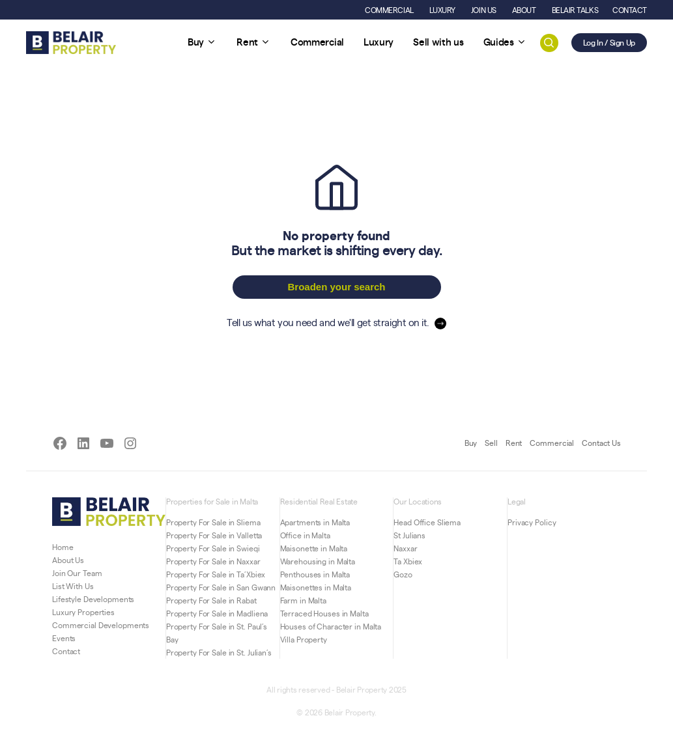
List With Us (73, 586)
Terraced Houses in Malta (324, 613)
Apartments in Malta (315, 522)
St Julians (409, 535)
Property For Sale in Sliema (213, 522)
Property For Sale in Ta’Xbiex (216, 574)
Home (63, 547)
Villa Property (303, 639)
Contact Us (601, 442)
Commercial (552, 442)
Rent (514, 442)
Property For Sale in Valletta (214, 535)
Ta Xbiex (408, 561)
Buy (471, 442)
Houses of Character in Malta (331, 626)
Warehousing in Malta (318, 561)
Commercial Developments (100, 625)
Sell (491, 442)
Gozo (403, 574)
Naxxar (405, 548)
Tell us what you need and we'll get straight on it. (328, 322)
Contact (66, 651)
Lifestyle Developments (93, 599)
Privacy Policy (532, 522)
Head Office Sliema (427, 522)
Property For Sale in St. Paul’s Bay (216, 632)
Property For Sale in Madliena (217, 613)
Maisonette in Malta (314, 548)
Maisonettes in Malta (316, 587)
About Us (68, 560)
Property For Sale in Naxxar (213, 561)
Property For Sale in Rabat (211, 600)
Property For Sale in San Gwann (221, 587)
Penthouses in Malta (315, 574)
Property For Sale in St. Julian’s (219, 652)
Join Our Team (77, 573)
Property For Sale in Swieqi (213, 548)
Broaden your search (336, 286)
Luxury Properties (83, 612)
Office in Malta (305, 535)
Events (64, 638)
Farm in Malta (303, 600)
